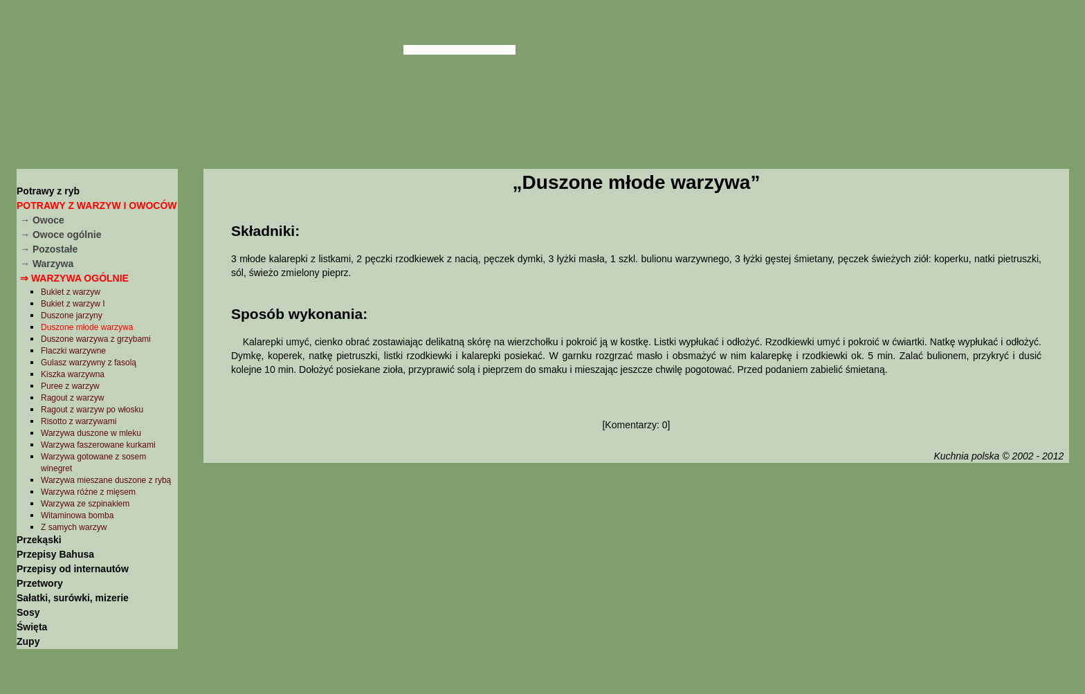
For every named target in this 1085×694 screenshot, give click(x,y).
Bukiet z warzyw (70, 292)
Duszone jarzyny (71, 315)
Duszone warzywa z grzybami (96, 339)
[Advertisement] (636, 576)
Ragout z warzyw (72, 398)
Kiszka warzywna (72, 374)
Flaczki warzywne (73, 351)
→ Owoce (42, 220)
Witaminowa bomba (77, 515)
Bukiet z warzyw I (73, 304)
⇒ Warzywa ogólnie (74, 278)
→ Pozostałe (49, 249)
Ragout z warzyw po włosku (92, 409)
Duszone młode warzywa (87, 327)
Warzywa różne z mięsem (88, 492)
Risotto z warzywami (78, 421)
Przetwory (40, 583)
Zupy (28, 641)
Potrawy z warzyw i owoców (97, 205)
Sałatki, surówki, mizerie (73, 597)
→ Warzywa (46, 263)
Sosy (28, 612)
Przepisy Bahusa (55, 554)
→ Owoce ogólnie (60, 234)
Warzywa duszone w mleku (91, 433)
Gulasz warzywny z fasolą (88, 362)
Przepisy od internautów (73, 568)
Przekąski (39, 539)
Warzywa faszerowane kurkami (98, 445)
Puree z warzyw (70, 386)
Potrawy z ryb (48, 191)
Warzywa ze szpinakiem (85, 504)
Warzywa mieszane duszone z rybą (106, 480)
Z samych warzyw (74, 527)
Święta (32, 626)
